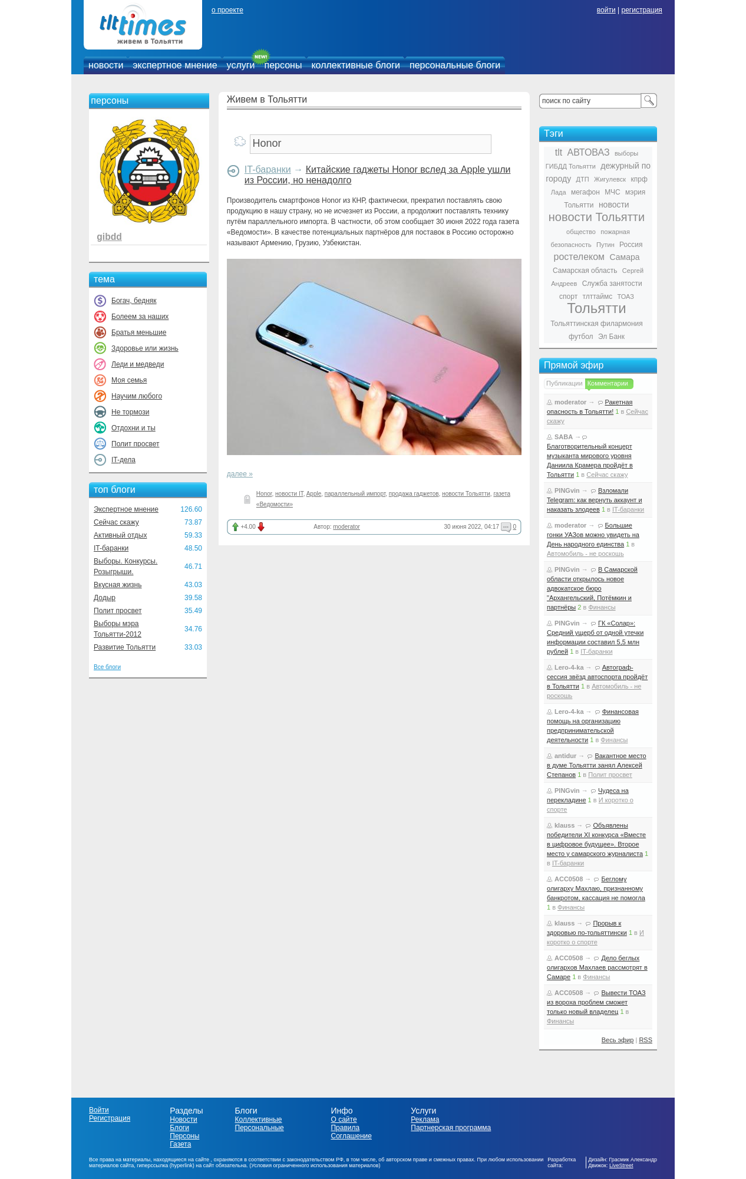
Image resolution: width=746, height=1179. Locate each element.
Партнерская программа (451, 1128)
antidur (565, 755)
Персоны (184, 1136)
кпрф (639, 179)
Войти (99, 1110)
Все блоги (107, 667)
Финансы (601, 607)
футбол (581, 336)
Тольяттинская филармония (596, 324)
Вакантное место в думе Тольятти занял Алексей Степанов (596, 765)
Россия (630, 245)
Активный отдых (120, 535)
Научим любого (136, 396)
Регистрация (109, 1118)
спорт (568, 296)
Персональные (259, 1128)
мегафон (585, 192)
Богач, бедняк (134, 301)
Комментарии (607, 383)
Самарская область (585, 270)
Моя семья (129, 380)
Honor (264, 493)
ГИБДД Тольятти (571, 166)
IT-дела (123, 460)
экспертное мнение (175, 65)
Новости (183, 1119)
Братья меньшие (138, 332)
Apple (314, 493)
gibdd (109, 237)
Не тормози (130, 412)
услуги (241, 65)
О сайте (344, 1119)
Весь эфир (618, 1039)
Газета (180, 1144)
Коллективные (258, 1119)
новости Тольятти (466, 493)
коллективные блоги (355, 65)
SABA (563, 436)
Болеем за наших (140, 316)
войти (606, 10)
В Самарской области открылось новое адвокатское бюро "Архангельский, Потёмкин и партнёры (592, 588)
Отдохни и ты (133, 428)
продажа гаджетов (414, 493)
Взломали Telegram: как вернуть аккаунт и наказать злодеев (594, 500)
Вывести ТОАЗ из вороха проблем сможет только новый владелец (596, 1002)
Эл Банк (611, 336)
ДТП (582, 179)
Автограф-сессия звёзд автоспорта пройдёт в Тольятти (597, 677)
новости (105, 65)
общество (581, 231)
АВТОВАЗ (588, 152)
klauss (564, 825)
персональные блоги (455, 65)
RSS (645, 1039)
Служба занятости (612, 283)
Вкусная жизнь (118, 585)
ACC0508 (568, 878)
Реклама (425, 1119)
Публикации (564, 383)
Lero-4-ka (569, 667)
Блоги (179, 1128)
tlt (558, 152)
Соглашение (351, 1136)
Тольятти (596, 308)
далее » (240, 474)
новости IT (289, 493)
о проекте (227, 10)
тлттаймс (597, 296)
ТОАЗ (626, 296)
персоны (283, 65)
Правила (345, 1128)
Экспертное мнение (126, 509)
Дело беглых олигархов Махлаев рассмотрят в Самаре (597, 967)
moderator (346, 526)
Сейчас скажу (116, 522)
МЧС (612, 192)
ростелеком (579, 257)
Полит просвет (135, 444)
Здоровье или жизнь (145, 348)
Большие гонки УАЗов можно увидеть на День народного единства (593, 535)
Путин (605, 244)
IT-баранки (111, 548)
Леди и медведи (137, 364)
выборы (626, 153)
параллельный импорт (355, 493)
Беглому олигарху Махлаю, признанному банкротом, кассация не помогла (596, 888)
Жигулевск (610, 179)
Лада (558, 192)
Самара (624, 257)
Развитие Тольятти (125, 647)
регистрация (641, 10)
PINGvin (567, 490)
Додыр (104, 598)
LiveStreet (621, 1165)
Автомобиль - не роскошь (585, 553)
